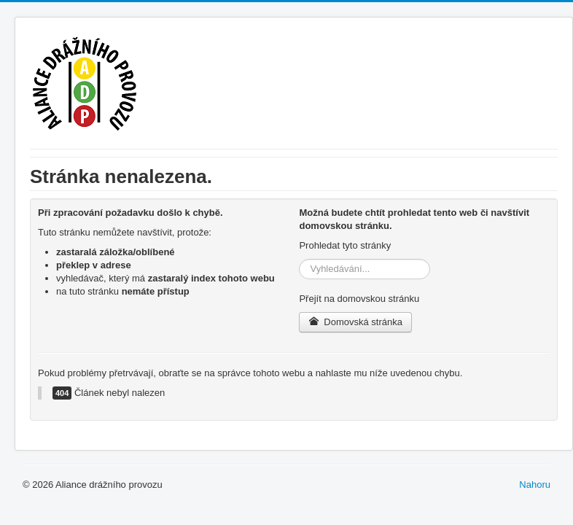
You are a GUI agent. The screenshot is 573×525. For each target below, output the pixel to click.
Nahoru (534, 484)
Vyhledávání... (299, 259)
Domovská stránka (355, 321)
